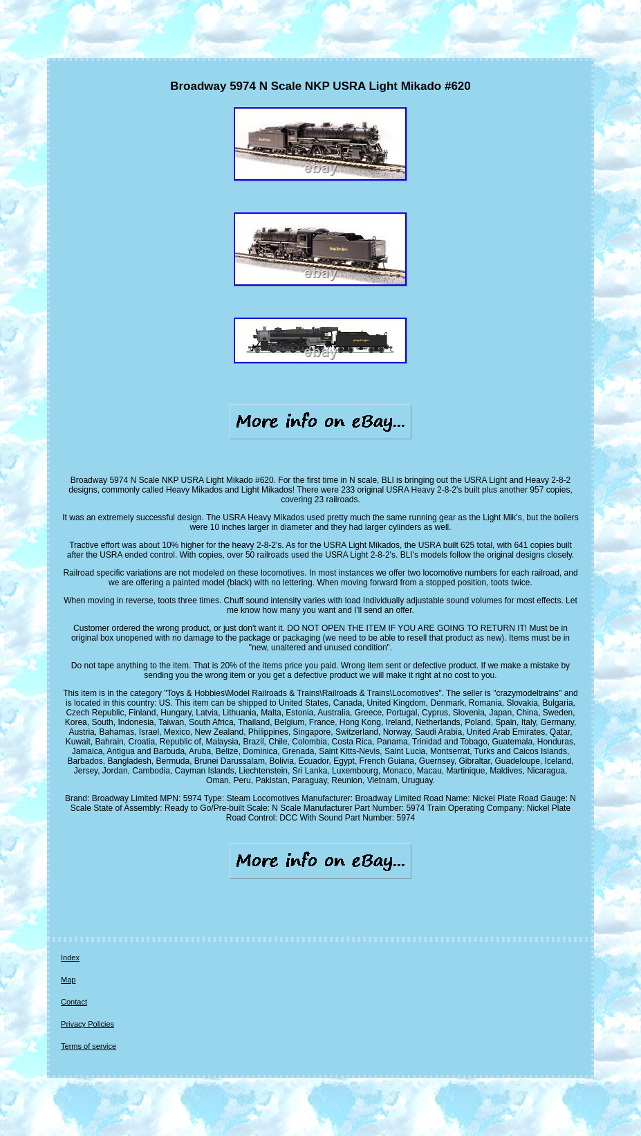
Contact (74, 1002)
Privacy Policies (87, 1024)
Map (68, 979)
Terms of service (88, 1046)
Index (70, 957)
